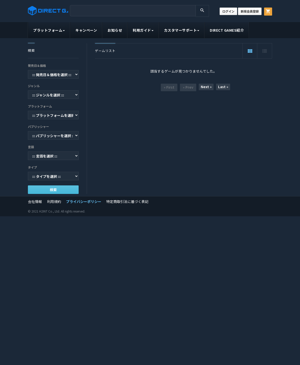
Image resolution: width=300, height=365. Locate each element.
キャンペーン (86, 30)
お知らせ (115, 30)
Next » (206, 86)
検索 (53, 189)
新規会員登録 (250, 11)
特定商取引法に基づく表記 (127, 201)
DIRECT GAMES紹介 (227, 30)
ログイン (228, 11)
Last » (223, 86)
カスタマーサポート (181, 30)
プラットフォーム (49, 30)
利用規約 (54, 201)
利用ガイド (143, 30)
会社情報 (35, 201)
